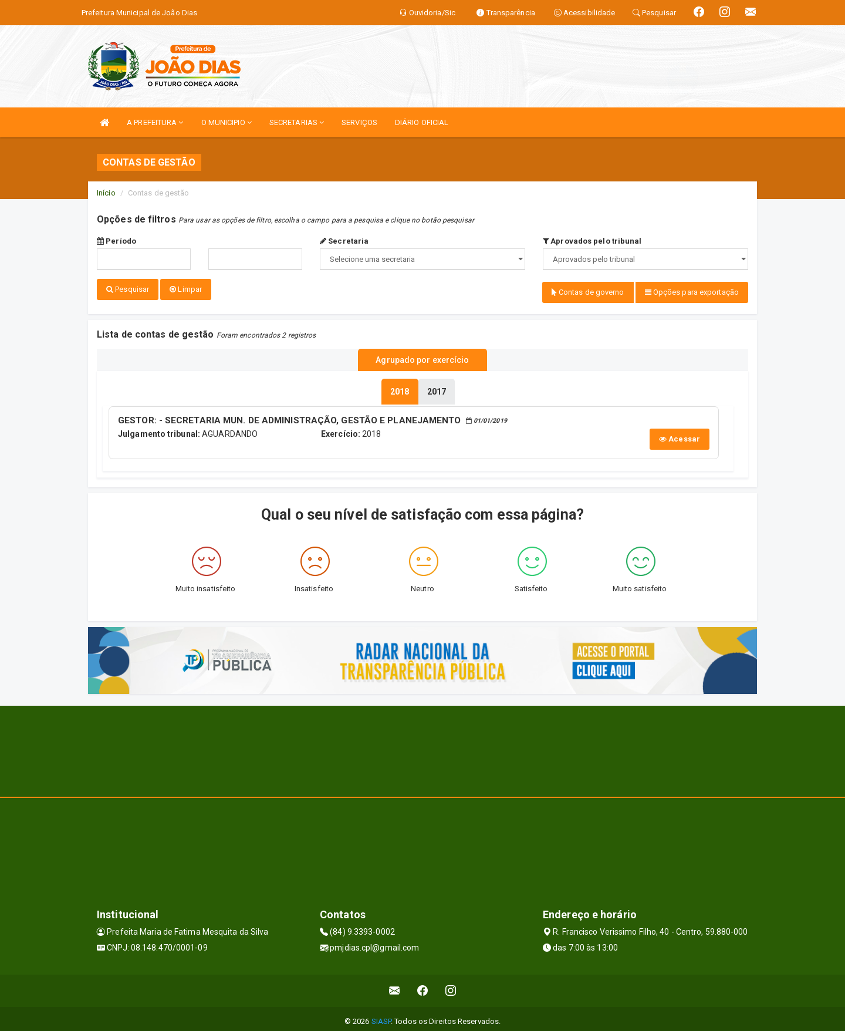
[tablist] (399, 387)
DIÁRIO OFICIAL (421, 122)
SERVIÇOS (359, 122)
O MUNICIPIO (226, 122)
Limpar (186, 289)
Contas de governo (588, 292)
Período (116, 241)
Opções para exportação (692, 292)
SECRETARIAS (296, 122)
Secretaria (344, 241)
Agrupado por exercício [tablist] (422, 357)
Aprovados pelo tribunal (592, 241)
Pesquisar (127, 289)
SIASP (381, 1016)
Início (106, 192)
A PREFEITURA (155, 122)
